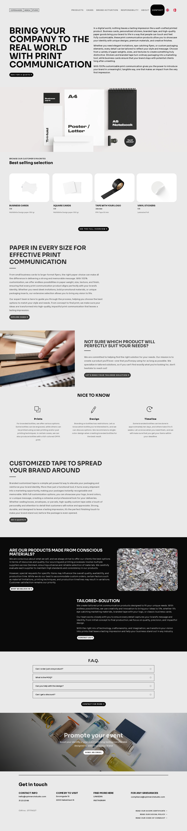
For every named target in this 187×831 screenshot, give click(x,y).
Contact (157, 10)
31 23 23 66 (24, 800)
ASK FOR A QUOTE (20, 75)
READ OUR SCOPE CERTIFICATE (150, 811)
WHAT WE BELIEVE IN (20, 589)
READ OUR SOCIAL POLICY (152, 814)
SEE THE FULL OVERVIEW (92, 229)
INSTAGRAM (99, 800)
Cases (90, 10)
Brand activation (107, 10)
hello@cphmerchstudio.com (32, 796)
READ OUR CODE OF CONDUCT (150, 818)
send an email (93, 752)
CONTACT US (84, 638)
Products (77, 10)
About (145, 10)
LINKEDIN (98, 796)
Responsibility (129, 10)
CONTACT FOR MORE (92, 704)
